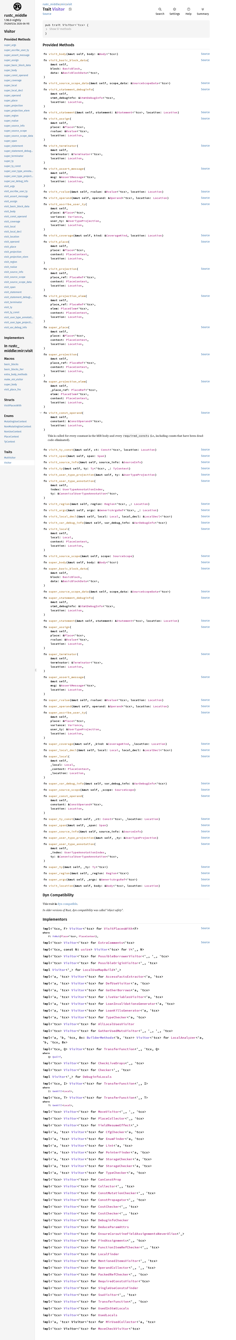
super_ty (56, 867)
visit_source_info (63, 462)
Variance (75, 216)
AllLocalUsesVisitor (116, 1024)
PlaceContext (76, 254)
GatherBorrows (118, 990)
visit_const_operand (65, 413)
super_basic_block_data (68, 568)
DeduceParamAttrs (113, 1227)
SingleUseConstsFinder (118, 1288)
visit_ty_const (61, 449)
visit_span (57, 456)
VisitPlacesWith (118, 929)
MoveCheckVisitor (113, 1329)
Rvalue (71, 131)
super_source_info (63, 831)
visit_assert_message (66, 168)
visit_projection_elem (67, 296)
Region (109, 504)
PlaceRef (77, 277)
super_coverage (61, 744)
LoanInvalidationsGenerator (131, 1004)
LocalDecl (152, 516)
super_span (57, 825)
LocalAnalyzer (183, 1038)
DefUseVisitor (118, 983)
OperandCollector (113, 1268)
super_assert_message (66, 677)
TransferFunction (119, 1049)
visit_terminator (63, 145)
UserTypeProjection (83, 221)
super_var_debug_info (66, 783)
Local (114, 516)
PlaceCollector (111, 1118)
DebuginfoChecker (113, 1220)
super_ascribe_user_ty (67, 712)
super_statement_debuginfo (70, 597)
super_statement (62, 620)
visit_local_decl (63, 516)
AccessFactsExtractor (125, 977)
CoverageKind (116, 235)
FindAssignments (112, 1240)
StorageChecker (119, 1159)
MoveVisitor (108, 1112)
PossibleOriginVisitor (118, 963)
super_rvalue (59, 700)
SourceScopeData (145, 83)
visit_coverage (61, 235)
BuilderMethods (100, 1038)
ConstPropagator (112, 1200)
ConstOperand (80, 421)
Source (47, 13)
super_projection (63, 354)
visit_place (58, 241)
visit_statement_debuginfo (70, 89)
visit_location (61, 885)
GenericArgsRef (111, 510)
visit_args (57, 510)
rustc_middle (51, 4)
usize (86, 949)
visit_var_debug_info (66, 522)
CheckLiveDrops (111, 1063)
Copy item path (70, 9)
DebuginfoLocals (97, 1077)
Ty (92, 468)
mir (63, 4)
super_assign (59, 627)
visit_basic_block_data (68, 60)
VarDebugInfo (144, 522)
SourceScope (122, 556)
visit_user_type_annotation (71, 481)
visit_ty (56, 468)
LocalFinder (108, 1254)
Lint (109, 1146)
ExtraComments (110, 943)
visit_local (58, 529)
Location (75, 102)
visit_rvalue (59, 191)
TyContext (121, 468)
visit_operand (60, 198)
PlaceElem (69, 308)
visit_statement (62, 112)
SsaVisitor (107, 1295)
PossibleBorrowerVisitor (120, 956)
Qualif (56, 1056)
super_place (58, 327)
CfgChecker (115, 1132)
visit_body (57, 54)
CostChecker (108, 1207)
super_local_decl (63, 750)
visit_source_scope (64, 556)
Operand (116, 198)
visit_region (59, 504)
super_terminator (63, 654)
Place (68, 127)
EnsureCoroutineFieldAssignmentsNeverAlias (137, 1234)
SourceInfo (132, 462)
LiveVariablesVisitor (125, 997)
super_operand (60, 706)
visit (69, 4)
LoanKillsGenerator (123, 1010)
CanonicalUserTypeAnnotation (82, 493)
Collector (106, 1186)
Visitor (76, 929)
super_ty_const (61, 819)
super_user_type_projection (71, 837)
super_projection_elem (67, 381)
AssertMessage (72, 177)
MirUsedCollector (121, 1322)
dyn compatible (67, 904)
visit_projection (63, 269)
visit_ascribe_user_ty (67, 204)
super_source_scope (64, 789)
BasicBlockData (75, 72)
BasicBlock (71, 68)
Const (105, 449)
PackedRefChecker (113, 1274)
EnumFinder (115, 1139)
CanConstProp (109, 1179)
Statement (124, 112)
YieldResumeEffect (114, 1125)
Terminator (82, 154)
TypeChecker (116, 1017)
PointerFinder (118, 1152)
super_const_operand (65, 796)
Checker (105, 1070)
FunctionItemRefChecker (119, 1247)
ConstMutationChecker (117, 1193)
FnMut (55, 936)
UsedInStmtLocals (113, 1308)
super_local (58, 756)
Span (100, 456)
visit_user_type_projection (71, 474)
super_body (57, 562)
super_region (59, 873)
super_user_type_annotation (71, 844)
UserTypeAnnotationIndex (83, 489)
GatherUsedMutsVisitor (118, 1031)
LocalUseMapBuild (98, 970)
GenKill (57, 1091)
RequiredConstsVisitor (118, 1281)
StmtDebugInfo (91, 97)
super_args (57, 879)
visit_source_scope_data (69, 83)
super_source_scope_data (69, 591)
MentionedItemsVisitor (118, 1261)
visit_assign (59, 118)
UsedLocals (107, 1315)
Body (102, 54)
